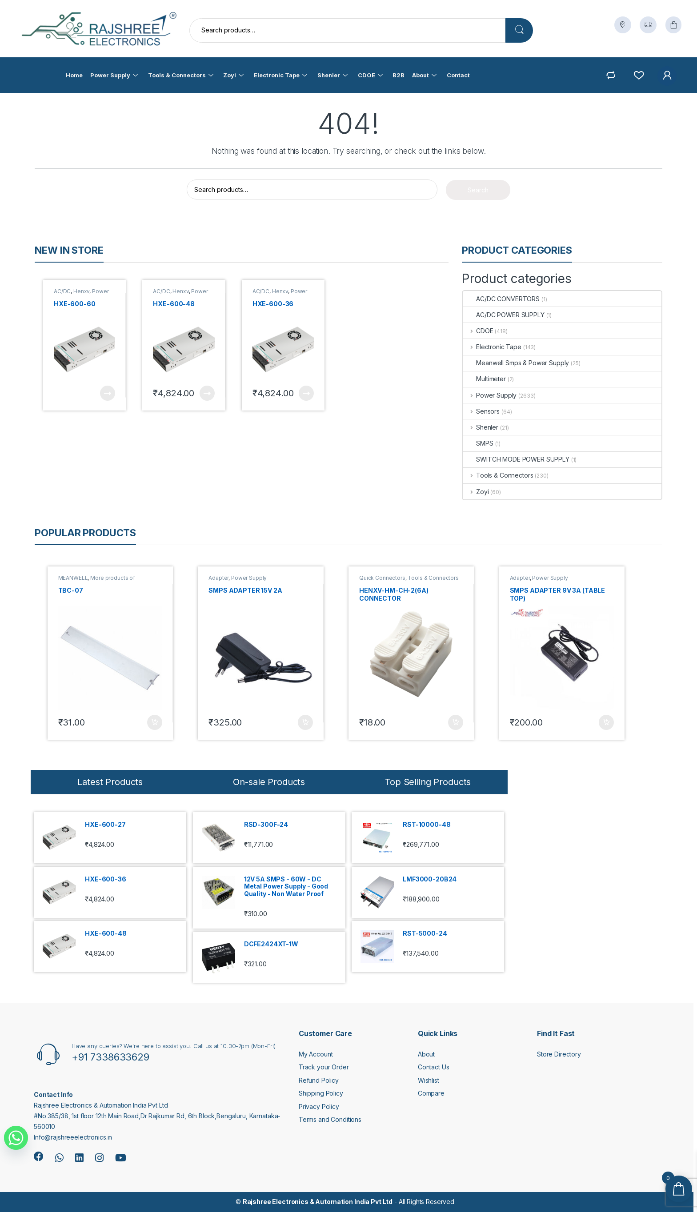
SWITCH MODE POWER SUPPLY (516, 459)
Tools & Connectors (180, 75)
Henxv (81, 291)
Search (519, 30)
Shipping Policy (321, 1093)
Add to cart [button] (154, 722)
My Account (316, 1054)
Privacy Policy (319, 1106)
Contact (458, 75)
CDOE (370, 75)
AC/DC (62, 291)
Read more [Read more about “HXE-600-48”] (207, 393)
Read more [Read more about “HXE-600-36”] (306, 393)
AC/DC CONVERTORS (501, 299)
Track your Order (324, 1067)
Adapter (218, 577)
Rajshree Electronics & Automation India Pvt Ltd (318, 1201)
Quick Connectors (382, 577)
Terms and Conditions (330, 1119)
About (424, 75)
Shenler (332, 75)
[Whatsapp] (16, 1138)
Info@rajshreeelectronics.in (73, 1137)
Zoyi (233, 75)
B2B (399, 75)
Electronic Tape (280, 75)
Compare (431, 1093)
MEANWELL (73, 577)
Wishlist (428, 1080)
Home (73, 75)
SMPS (478, 443)
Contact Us (433, 1067)
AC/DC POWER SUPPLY (503, 315)
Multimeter (484, 379)
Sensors (481, 411)
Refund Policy (319, 1080)
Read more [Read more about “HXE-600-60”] (107, 393)
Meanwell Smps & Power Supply (516, 363)
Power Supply (113, 75)
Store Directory (559, 1054)
